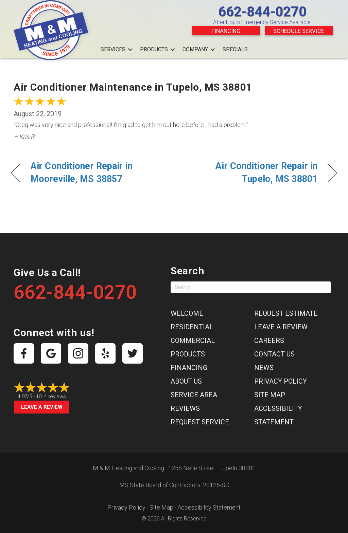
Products (154, 49)
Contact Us (274, 354)
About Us (186, 381)
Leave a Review (42, 407)
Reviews (185, 408)
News (264, 368)
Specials (235, 49)
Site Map (269, 395)
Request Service (200, 422)
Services (113, 49)
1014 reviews (51, 396)
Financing (226, 30)
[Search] (251, 287)
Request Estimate (286, 313)
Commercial (193, 340)
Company (195, 49)
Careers (269, 340)
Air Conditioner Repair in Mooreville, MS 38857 (82, 172)
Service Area (194, 395)
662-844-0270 (262, 12)
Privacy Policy (280, 381)
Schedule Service (298, 30)
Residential (192, 327)
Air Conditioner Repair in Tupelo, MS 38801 (250, 172)
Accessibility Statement (209, 507)
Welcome (187, 313)
